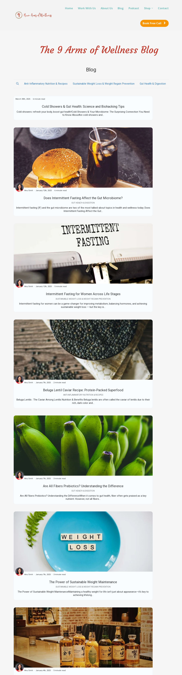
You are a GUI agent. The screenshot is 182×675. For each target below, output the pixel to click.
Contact (163, 8)
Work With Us (87, 8)
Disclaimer (73, 645)
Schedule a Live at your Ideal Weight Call (43, 642)
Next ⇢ (163, 601)
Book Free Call (154, 23)
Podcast (134, 8)
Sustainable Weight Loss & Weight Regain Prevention (103, 83)
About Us (107, 8)
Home (69, 8)
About (30, 648)
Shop (147, 8)
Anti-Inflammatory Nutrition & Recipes (45, 83)
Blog (121, 8)
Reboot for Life (36, 635)
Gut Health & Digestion (153, 83)
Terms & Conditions (78, 635)
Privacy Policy (75, 640)
